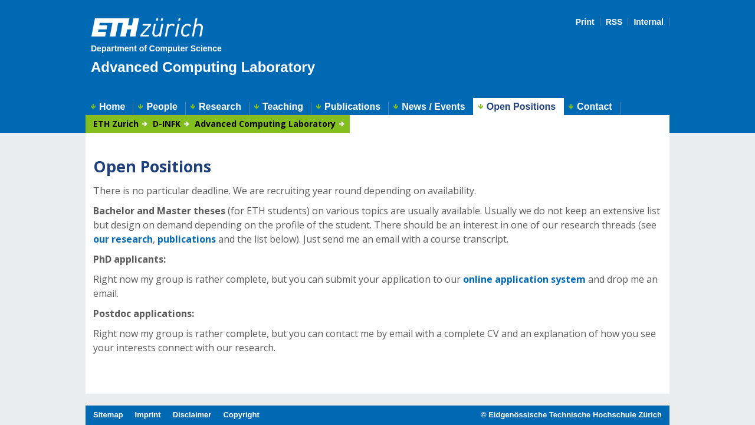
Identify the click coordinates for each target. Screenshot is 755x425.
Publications (352, 107)
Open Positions (521, 107)
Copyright (241, 414)
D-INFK (166, 124)
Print (585, 22)
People (161, 107)
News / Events (433, 107)
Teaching (282, 107)
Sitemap (108, 414)
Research (220, 107)
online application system (524, 279)
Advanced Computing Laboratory (203, 67)
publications (186, 239)
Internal (648, 22)
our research (123, 239)
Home (112, 107)
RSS (614, 22)
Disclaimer (192, 414)
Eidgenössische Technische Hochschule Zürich (575, 414)
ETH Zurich (116, 124)
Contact (594, 107)
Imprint (148, 414)
